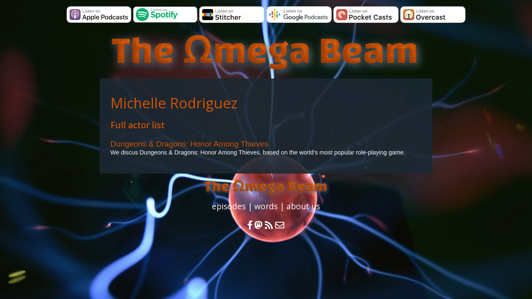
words (266, 206)
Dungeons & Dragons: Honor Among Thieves (189, 144)
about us (303, 206)
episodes (229, 206)
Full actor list (138, 125)
